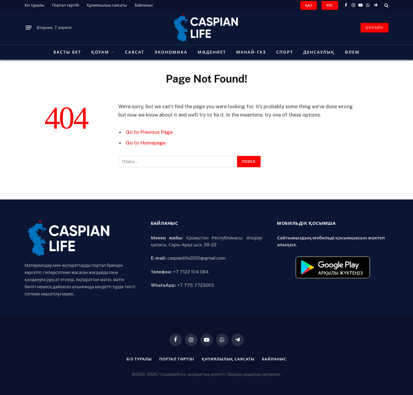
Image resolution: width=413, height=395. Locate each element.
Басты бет (67, 52)
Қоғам (100, 52)
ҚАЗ (308, 5)
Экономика (171, 52)
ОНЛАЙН (374, 28)
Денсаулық (319, 52)
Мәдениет (212, 52)
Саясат (134, 52)
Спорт (284, 52)
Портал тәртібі (65, 5)
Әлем (352, 52)
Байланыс (144, 5)
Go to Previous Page (149, 132)
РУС (330, 5)
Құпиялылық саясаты (107, 5)
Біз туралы (34, 5)
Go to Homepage (145, 143)
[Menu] (29, 28)
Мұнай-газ (251, 52)
